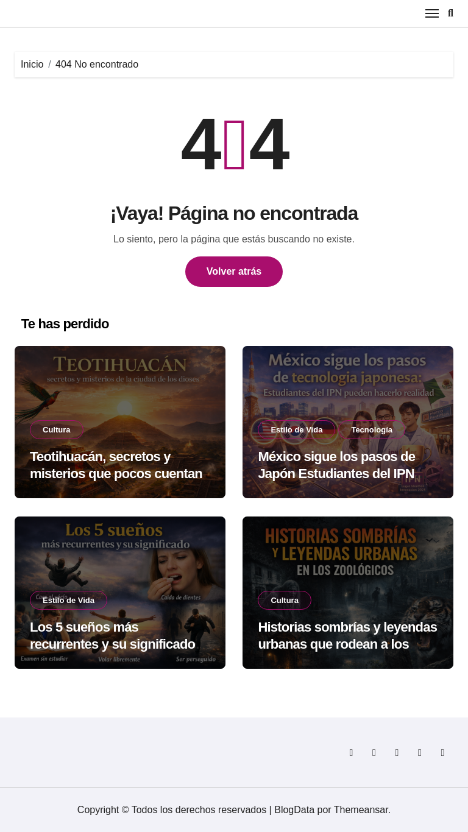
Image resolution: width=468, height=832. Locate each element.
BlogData (294, 810)
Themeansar (361, 810)
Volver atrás (234, 271)
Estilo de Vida (296, 429)
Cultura (57, 429)
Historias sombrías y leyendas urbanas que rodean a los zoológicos (347, 644)
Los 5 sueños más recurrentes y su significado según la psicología (112, 644)
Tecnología (371, 429)
